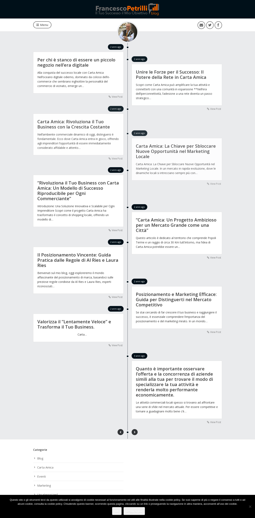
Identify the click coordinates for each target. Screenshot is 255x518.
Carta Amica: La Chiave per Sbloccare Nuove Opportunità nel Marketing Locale (176, 152)
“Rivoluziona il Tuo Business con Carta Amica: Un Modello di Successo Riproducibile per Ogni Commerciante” (78, 191)
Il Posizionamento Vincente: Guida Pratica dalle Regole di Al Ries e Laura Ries (77, 260)
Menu (42, 25)
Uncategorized (47, 494)
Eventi (41, 476)
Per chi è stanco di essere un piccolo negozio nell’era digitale (76, 62)
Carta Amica (45, 467)
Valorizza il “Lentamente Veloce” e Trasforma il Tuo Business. (74, 324)
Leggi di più (134, 511)
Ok (117, 511)
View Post (117, 97)
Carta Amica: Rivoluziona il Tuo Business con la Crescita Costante (73, 124)
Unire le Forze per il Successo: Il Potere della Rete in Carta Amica (171, 74)
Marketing (44, 485)
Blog (40, 458)
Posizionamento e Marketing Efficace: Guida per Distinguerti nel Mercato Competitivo (176, 299)
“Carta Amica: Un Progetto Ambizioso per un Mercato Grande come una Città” (176, 225)
